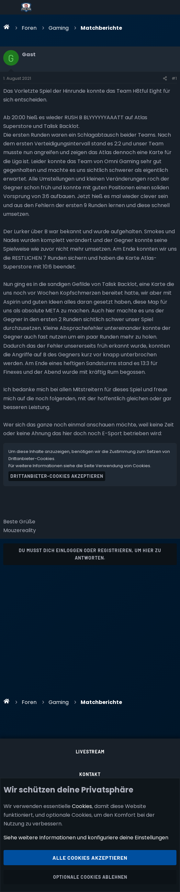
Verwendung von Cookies (123, 466)
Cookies (82, 806)
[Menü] (10, 7)
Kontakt (90, 774)
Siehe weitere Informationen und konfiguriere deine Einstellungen (86, 838)
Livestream (90, 751)
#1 (174, 78)
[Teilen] (165, 78)
